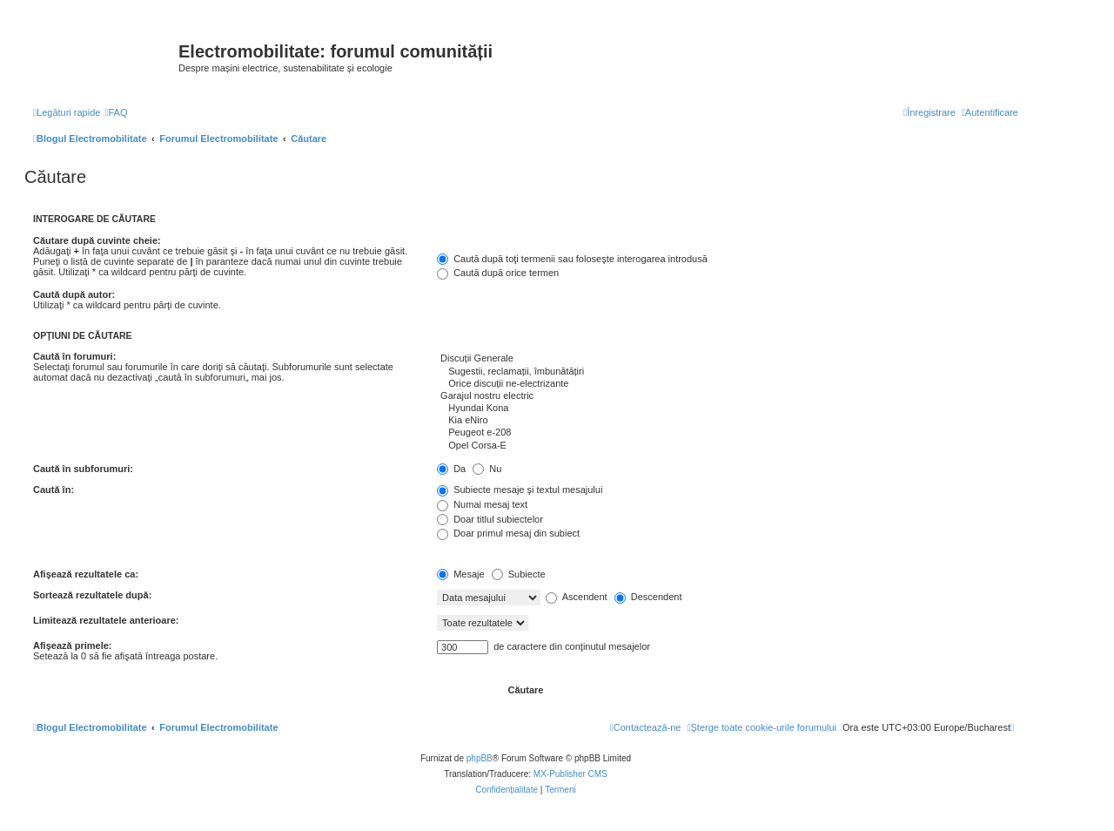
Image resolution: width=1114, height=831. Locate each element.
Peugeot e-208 (728, 433)
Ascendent (576, 596)
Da (451, 468)
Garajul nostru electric (728, 396)
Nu (487, 468)
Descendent (648, 596)
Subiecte (519, 574)
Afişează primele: (72, 645)
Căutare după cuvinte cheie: (97, 240)
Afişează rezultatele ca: (85, 574)
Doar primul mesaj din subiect (508, 533)
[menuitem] (115, 112)
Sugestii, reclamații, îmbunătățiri (728, 372)
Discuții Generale (728, 359)
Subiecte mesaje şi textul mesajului (519, 489)
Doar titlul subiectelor (490, 519)
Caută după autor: (74, 294)
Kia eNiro (728, 421)
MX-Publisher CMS (570, 774)
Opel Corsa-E (728, 446)
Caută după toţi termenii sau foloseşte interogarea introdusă (572, 258)
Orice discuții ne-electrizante (728, 384)
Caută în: (53, 489)
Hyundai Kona (728, 408)
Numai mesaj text (482, 504)
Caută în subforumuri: (83, 468)
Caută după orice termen (498, 272)
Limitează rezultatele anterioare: (106, 620)
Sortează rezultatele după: (92, 595)
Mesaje (461, 574)
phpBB (479, 758)
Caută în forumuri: (74, 356)
